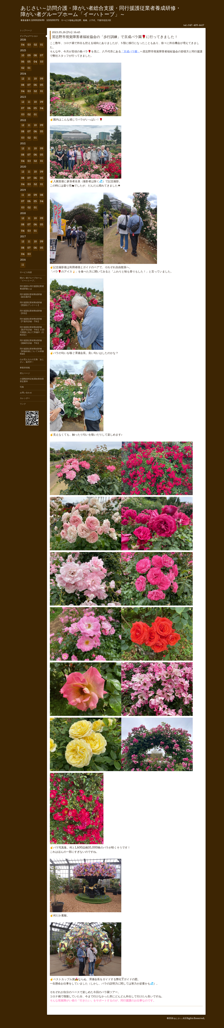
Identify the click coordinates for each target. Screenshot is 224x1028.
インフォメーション (29, 36)
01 (41, 45)
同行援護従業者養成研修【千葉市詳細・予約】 (31, 320)
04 (22, 45)
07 (41, 56)
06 (22, 62)
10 (22, 56)
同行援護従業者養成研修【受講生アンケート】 (31, 304)
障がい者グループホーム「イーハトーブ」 (31, 279)
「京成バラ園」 (130, 51)
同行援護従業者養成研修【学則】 (31, 312)
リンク (23, 404)
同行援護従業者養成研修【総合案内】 (31, 295)
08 (35, 56)
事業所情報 (25, 368)
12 (22, 79)
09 (29, 56)
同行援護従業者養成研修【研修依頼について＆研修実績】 (32, 351)
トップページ (26, 31)
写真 (22, 387)
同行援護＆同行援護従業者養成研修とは (32, 287)
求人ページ (25, 373)
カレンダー (25, 398)
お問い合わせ (26, 393)
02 (35, 45)
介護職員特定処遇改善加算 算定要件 (33, 380)
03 (29, 45)
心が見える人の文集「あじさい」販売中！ (32, 361)
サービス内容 (26, 272)
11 (29, 79)
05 (29, 62)
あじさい (177, 1019)
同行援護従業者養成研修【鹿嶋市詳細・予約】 (31, 342)
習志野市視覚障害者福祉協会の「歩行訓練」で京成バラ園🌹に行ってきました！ (115, 37)
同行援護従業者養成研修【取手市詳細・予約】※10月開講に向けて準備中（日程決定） (32, 331)
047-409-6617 (196, 25)
